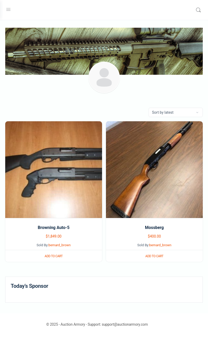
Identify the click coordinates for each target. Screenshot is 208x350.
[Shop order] (176, 112)
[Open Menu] (8, 9)
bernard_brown (59, 245)
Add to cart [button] (54, 256)
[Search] (198, 10)
